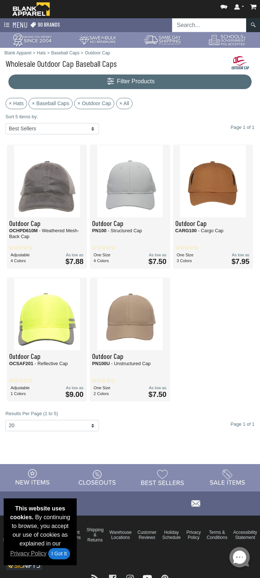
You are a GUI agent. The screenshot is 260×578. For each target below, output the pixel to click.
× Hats (16, 103)
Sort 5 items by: (21, 116)
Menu (15, 25)
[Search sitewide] (209, 25)
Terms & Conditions (217, 535)
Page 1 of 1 (243, 424)
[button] (224, 5)
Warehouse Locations (121, 535)
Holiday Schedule (171, 535)
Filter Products (130, 82)
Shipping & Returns (95, 535)
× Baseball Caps (50, 103)
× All (124, 103)
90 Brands (45, 24)
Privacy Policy (28, 553)
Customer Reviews (147, 535)
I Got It (59, 553)
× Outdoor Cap (94, 103)
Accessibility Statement (245, 535)
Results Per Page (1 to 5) (31, 413)
